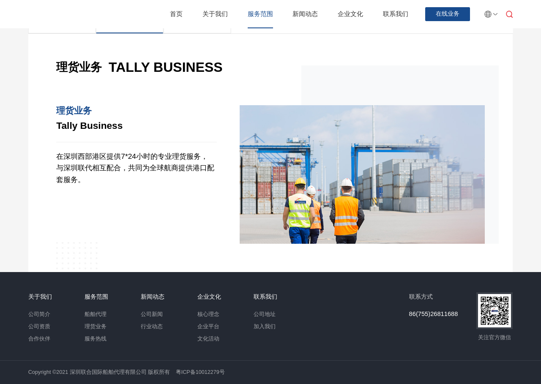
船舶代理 (96, 314)
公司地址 (265, 314)
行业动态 (152, 327)
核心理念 (208, 314)
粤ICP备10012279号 (200, 372)
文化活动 (208, 339)
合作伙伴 (39, 339)
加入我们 (265, 327)
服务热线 (96, 339)
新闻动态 (305, 13)
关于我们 (215, 13)
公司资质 (39, 327)
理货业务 (96, 327)
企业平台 (208, 327)
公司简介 (39, 314)
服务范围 (260, 13)
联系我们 (395, 13)
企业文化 (350, 13)
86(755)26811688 (433, 314)
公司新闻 (152, 314)
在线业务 (447, 14)
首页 (176, 13)
